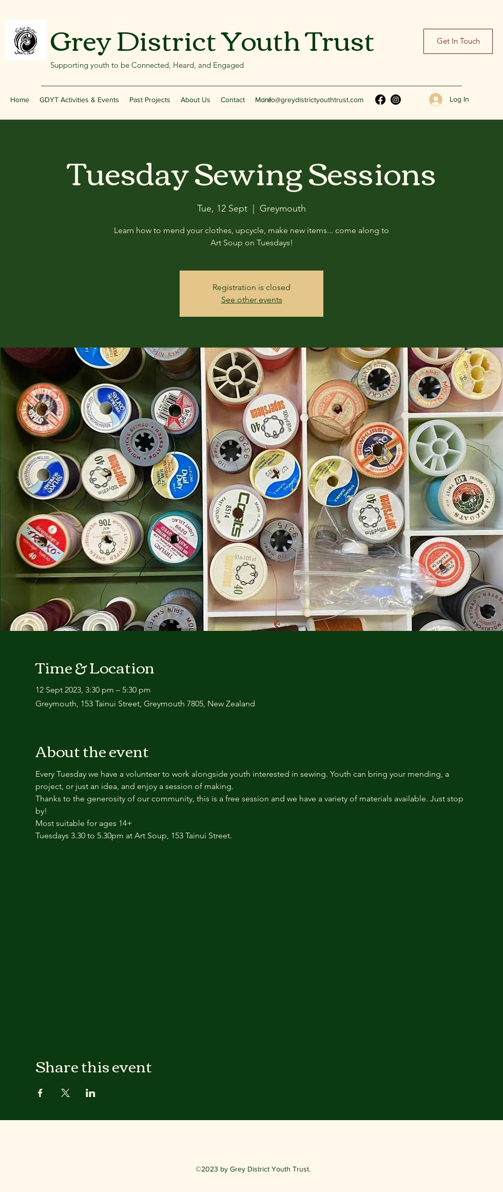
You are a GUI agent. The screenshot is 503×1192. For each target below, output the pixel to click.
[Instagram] (396, 99)
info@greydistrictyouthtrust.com (313, 99)
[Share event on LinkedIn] (90, 1093)
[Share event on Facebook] (40, 1093)
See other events (251, 299)
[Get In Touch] (458, 41)
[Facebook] (380, 99)
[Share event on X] (65, 1093)
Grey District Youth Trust (212, 38)
